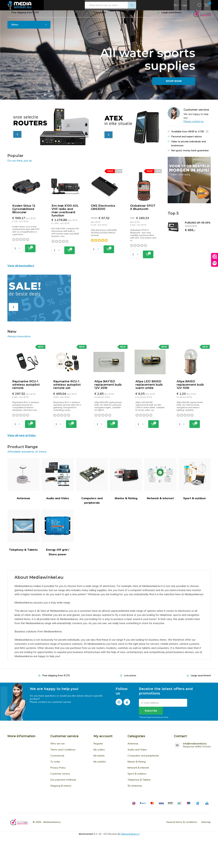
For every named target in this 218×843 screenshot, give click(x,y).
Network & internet (160, 481)
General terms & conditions (181, 824)
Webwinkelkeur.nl (129, 836)
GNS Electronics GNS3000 (103, 209)
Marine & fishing (126, 481)
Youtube (127, 703)
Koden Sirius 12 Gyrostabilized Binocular (23, 211)
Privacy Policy (58, 770)
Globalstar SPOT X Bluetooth (142, 209)
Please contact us (194, 123)
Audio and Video (58, 481)
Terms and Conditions (62, 752)
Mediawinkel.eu (52, 824)
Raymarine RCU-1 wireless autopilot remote (26, 387)
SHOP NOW (174, 83)
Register (98, 746)
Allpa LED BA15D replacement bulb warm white (149, 387)
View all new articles (21, 437)
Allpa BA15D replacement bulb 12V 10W (190, 387)
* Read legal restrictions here (153, 719)
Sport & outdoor (195, 481)
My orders (99, 752)
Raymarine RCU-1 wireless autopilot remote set (67, 387)
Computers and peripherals (92, 484)
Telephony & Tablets (23, 533)
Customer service (60, 776)
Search (132, 5)
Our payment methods (63, 782)
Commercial (57, 758)
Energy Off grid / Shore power (58, 535)
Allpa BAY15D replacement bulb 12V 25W (108, 387)
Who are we (57, 746)
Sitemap (206, 824)
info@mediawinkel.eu (195, 746)
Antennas (23, 481)
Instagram (119, 703)
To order (55, 764)
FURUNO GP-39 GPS (197, 225)
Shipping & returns (60, 788)
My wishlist (100, 764)
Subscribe (151, 713)
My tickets (99, 758)
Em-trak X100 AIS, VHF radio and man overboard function (65, 213)
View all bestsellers (20, 268)
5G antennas (135, 788)
